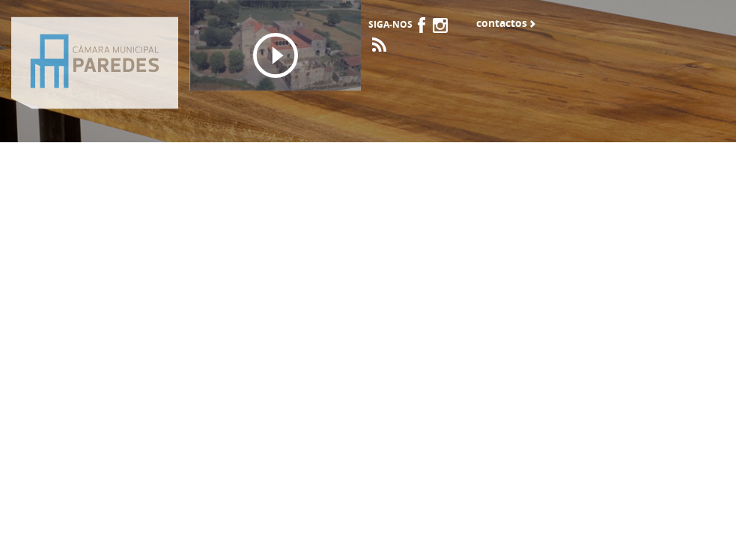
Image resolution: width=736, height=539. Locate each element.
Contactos (501, 23)
